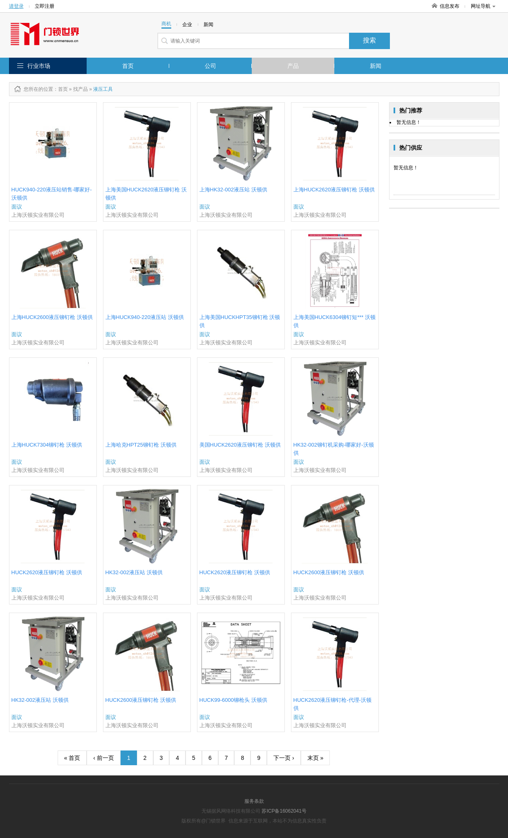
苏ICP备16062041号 (284, 811)
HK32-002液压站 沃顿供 (134, 572)
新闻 (375, 66)
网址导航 (483, 6)
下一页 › (283, 758)
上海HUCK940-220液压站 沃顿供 (144, 317)
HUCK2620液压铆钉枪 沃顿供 (46, 572)
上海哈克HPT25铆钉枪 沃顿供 (141, 445)
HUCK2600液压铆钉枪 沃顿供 (328, 572)
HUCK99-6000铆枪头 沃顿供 (233, 700)
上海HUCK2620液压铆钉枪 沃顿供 (334, 189)
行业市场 (38, 66)
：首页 (60, 89)
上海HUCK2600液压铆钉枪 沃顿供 (52, 317)
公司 (210, 66)
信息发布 (449, 6)
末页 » (315, 758)
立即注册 (44, 6)
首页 (128, 66)
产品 (293, 66)
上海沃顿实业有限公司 (38, 215)
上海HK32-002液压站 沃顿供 (233, 189)
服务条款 (254, 801)
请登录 (16, 6)
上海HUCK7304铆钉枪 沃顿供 (46, 445)
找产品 (80, 89)
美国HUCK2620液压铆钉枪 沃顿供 (240, 445)
